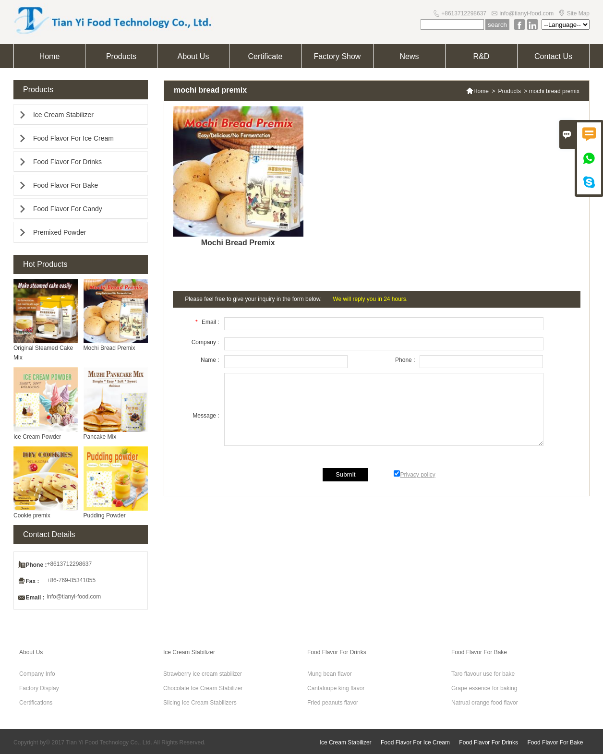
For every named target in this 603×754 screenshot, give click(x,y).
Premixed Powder (59, 232)
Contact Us (553, 56)
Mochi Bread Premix (109, 348)
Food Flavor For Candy (67, 209)
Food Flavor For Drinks (67, 162)
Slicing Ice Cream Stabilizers (200, 702)
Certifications (35, 702)
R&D (481, 56)
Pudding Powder (105, 515)
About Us (193, 56)
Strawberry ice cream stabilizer (202, 673)
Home (49, 56)
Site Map (578, 13)
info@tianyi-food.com (526, 13)
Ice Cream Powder (37, 436)
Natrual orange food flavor (484, 702)
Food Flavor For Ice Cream (73, 138)
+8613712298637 (463, 13)
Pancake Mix (100, 436)
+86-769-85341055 (71, 580)
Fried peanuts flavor (332, 702)
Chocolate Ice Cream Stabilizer (202, 688)
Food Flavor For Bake (65, 185)
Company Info (37, 673)
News (409, 56)
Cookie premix (31, 515)
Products (121, 56)
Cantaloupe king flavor (335, 688)
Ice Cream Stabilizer (63, 115)
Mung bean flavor (329, 673)
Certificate (265, 56)
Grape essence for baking (484, 688)
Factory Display (39, 688)
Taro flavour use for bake (483, 673)
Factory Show (337, 56)
